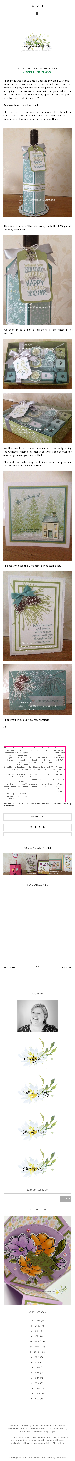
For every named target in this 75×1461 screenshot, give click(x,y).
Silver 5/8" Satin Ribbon (10, 775)
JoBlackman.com (36, 1457)
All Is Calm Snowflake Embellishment (35, 776)
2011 (37, 1398)
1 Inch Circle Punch (47, 785)
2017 (37, 1367)
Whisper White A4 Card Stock (59, 769)
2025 (37, 1325)
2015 (37, 1378)
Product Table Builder (25, 804)
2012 (37, 1393)
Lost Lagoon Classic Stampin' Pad (34, 759)
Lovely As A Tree (47, 748)
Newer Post (11, 967)
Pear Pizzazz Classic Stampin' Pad (47, 759)
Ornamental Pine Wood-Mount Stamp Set (59, 751)
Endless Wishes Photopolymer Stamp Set (22, 751)
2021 (36, 1346)
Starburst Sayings (35, 748)
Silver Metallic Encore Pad (10, 768)
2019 (37, 1357)
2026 (37, 1320)
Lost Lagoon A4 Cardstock (22, 768)
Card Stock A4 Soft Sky (47, 768)
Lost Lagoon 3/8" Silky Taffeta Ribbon (22, 778)
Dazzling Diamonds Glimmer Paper (59, 776)
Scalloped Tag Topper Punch (22, 785)
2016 (37, 1372)
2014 (37, 1383)
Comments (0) (38, 817)
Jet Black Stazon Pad (22, 794)
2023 (37, 1336)
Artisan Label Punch (34, 785)
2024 (37, 1331)
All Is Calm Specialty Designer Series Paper (22, 761)
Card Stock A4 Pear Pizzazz (35, 768)
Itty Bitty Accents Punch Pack (10, 786)
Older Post (64, 967)
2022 (36, 1341)
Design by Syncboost (56, 1457)
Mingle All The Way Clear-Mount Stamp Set (10, 751)
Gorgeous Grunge (10, 758)
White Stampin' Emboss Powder (59, 787)
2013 (37, 1388)
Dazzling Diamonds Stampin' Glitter (10, 797)
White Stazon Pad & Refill (59, 758)
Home (38, 966)
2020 (36, 1352)
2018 (37, 1362)
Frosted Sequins (47, 775)
